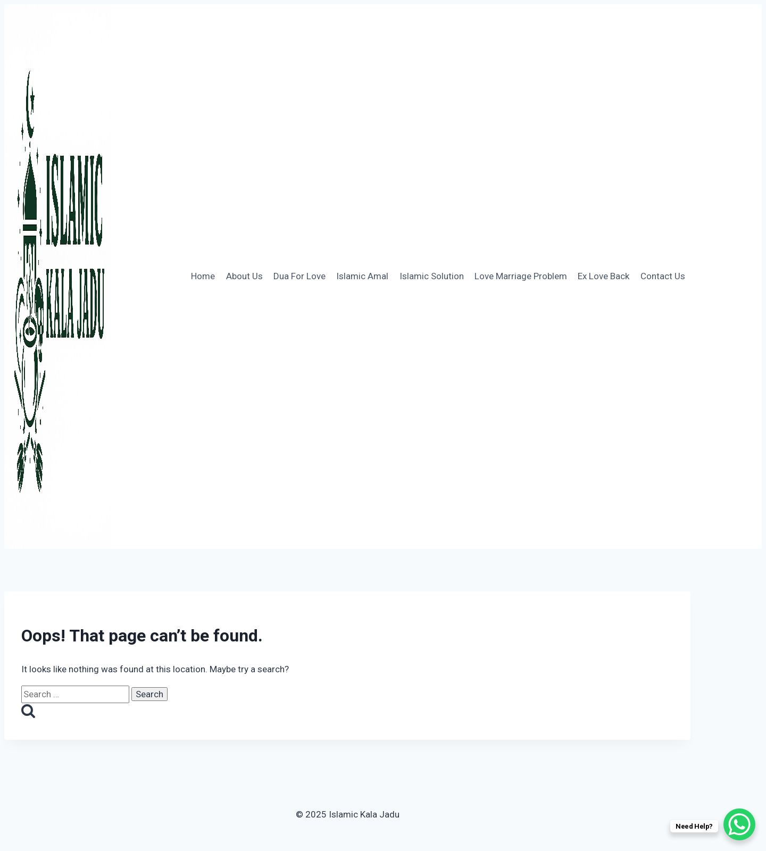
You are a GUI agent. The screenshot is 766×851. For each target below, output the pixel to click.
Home (203, 276)
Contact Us (662, 276)
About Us (244, 276)
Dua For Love (299, 276)
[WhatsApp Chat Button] (739, 824)
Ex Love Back (603, 276)
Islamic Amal (362, 276)
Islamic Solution (431, 276)
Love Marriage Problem (520, 276)
